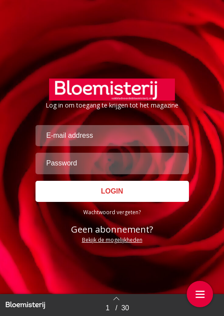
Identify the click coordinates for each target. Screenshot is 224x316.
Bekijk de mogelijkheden (112, 240)
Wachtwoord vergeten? (112, 212)
